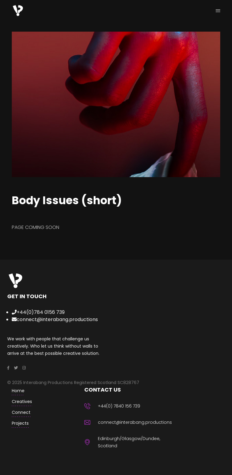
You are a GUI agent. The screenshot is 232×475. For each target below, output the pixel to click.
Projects (20, 423)
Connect (21, 412)
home (18, 391)
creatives (22, 401)
